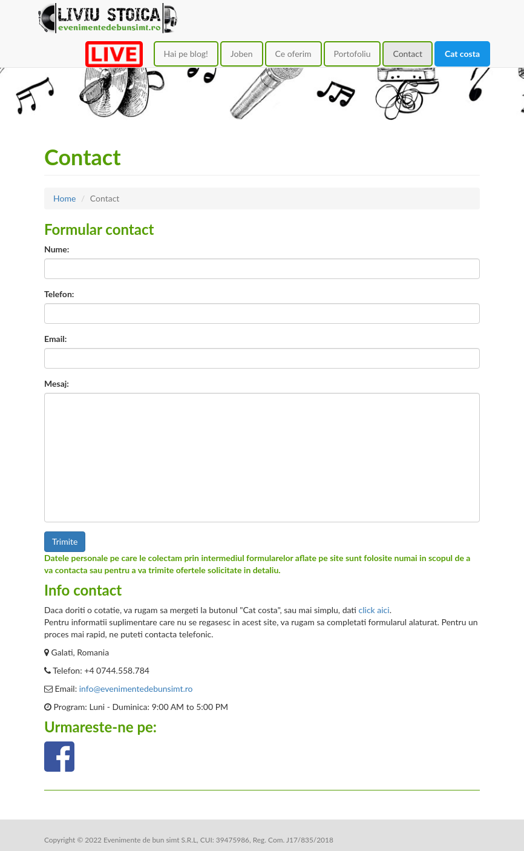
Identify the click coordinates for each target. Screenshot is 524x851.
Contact (407, 53)
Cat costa (462, 53)
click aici (374, 610)
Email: (55, 339)
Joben (242, 53)
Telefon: (59, 294)
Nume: (56, 249)
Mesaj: (56, 383)
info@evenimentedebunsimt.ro (136, 688)
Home (64, 198)
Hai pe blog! (186, 53)
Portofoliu (352, 53)
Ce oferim (293, 53)
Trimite (64, 541)
